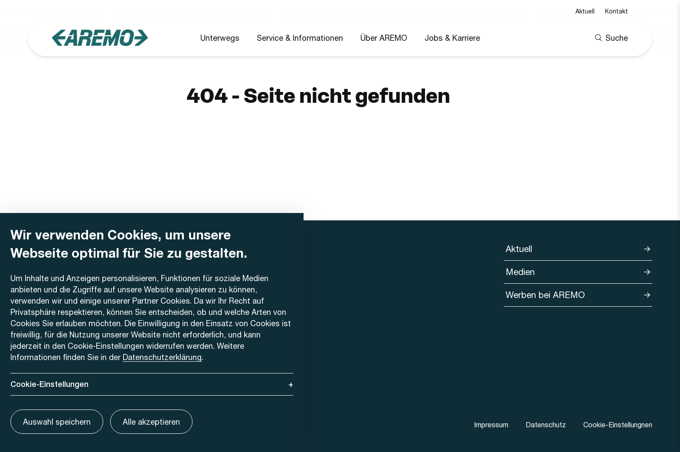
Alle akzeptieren (151, 421)
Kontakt (616, 11)
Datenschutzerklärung (162, 357)
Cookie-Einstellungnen (617, 424)
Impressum (491, 424)
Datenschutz (546, 424)
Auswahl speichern (57, 421)
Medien (520, 272)
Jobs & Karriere (452, 38)
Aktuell (585, 11)
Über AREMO (383, 38)
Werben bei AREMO (545, 295)
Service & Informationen (300, 38)
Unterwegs (219, 38)
